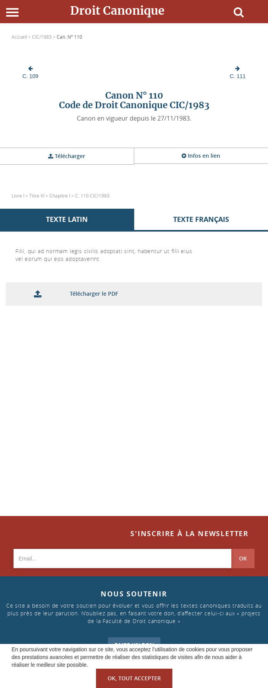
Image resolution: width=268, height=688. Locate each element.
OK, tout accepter (134, 678)
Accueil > (22, 37)
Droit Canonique (117, 10)
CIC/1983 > (44, 37)
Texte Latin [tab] (67, 219)
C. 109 (30, 72)
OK (243, 558)
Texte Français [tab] (201, 219)
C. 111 (238, 72)
